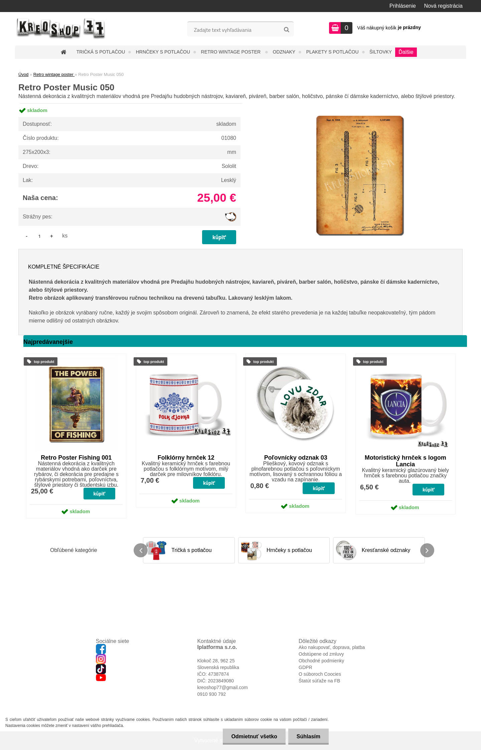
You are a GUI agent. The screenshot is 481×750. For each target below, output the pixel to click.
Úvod (23, 74)
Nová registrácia (443, 6)
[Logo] (61, 28)
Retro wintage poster (231, 52)
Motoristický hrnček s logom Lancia (405, 461)
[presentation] (141, 550)
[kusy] (39, 236)
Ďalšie (405, 52)
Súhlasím (308, 736)
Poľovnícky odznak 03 (295, 457)
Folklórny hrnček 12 (186, 457)
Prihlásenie (402, 6)
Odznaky (284, 52)
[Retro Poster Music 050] (359, 103)
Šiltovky (380, 52)
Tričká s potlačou (100, 52)
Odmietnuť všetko (254, 736)
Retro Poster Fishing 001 (76, 457)
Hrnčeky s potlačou (163, 52)
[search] (286, 29)
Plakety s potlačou (332, 52)
